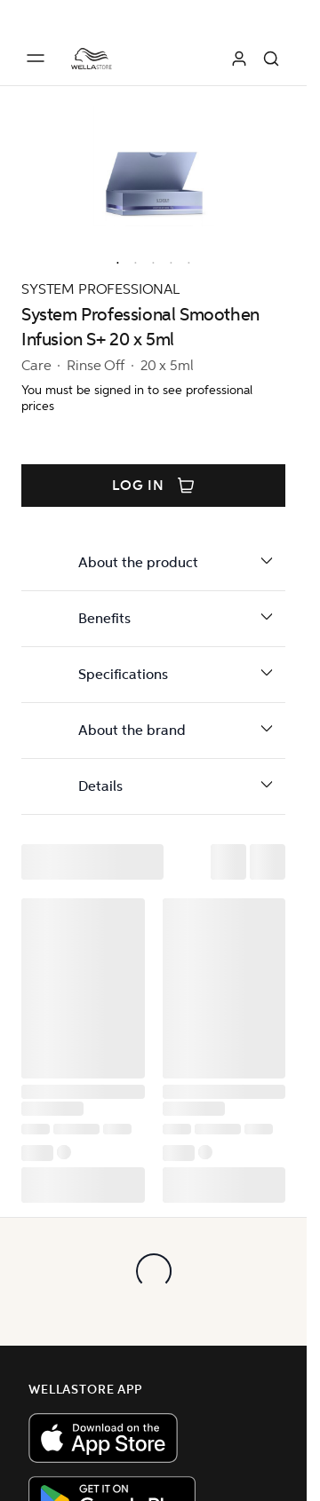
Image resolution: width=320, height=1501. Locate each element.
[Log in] (239, 58)
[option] (113, 259)
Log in (154, 485)
